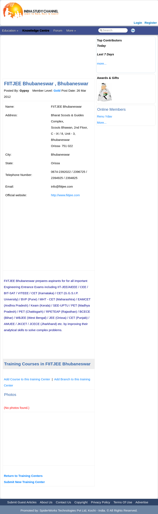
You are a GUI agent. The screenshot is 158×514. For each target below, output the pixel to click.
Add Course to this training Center (27, 379)
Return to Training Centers (23, 476)
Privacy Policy (100, 502)
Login (138, 22)
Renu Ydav (104, 116)
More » (71, 30)
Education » (10, 30)
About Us (46, 502)
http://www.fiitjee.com (65, 195)
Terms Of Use (122, 502)
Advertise (141, 502)
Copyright (81, 502)
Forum (57, 30)
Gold (57, 90)
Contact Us (63, 502)
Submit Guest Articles (21, 502)
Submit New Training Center (24, 482)
